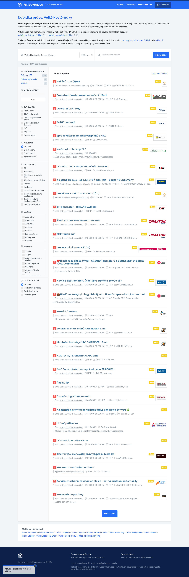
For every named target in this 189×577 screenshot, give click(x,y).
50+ (24, 168)
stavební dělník (143, 40)
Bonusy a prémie (30, 263)
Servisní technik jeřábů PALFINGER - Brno (81, 328)
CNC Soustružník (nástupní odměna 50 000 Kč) (86, 369)
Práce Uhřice (28, 536)
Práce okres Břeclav (66, 536)
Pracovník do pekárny (70, 494)
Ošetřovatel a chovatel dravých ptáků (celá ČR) (86, 454)
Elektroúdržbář (66, 234)
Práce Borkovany (116, 532)
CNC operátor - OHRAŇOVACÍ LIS (76, 207)
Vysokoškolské (28, 157)
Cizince (25, 184)
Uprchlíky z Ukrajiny (30, 204)
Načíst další (109, 513)
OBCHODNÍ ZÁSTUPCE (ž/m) (73, 247)
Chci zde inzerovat (159, 73)
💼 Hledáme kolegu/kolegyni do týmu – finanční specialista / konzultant (101, 294)
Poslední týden (28, 295)
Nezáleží (26, 146)
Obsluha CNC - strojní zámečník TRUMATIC (83, 166)
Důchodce (26, 187)
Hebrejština (28, 237)
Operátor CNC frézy (68, 108)
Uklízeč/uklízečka (67, 423)
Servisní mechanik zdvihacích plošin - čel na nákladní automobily (97, 481)
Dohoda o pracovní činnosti (30, 124)
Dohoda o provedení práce (31, 119)
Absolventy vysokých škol (33, 180)
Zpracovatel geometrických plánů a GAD (81, 135)
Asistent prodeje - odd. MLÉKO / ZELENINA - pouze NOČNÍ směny (95, 180)
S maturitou (27, 153)
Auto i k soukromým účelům (32, 259)
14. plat (26, 255)
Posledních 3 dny (29, 291)
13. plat (26, 251)
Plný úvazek (27, 111)
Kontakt (21, 569)
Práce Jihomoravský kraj (89, 536)
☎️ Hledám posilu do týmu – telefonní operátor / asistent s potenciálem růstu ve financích (100, 262)
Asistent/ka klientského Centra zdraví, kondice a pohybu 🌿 (93, 409)
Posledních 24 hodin (31, 288)
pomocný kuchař (128, 40)
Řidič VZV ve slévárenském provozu (78, 220)
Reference (131, 4)
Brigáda (24, 83)
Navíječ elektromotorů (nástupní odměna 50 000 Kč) (89, 280)
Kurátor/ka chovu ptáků (71, 149)
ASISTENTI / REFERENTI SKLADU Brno (77, 355)
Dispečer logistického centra (74, 396)
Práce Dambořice (46, 532)
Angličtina (28, 220)
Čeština (27, 227)
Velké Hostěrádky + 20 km (61, 35)
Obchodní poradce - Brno (72, 440)
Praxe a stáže (28, 135)
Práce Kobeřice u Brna (45, 536)
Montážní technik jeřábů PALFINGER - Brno (82, 342)
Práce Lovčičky (63, 532)
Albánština (28, 217)
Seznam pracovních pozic (81, 554)
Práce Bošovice (29, 532)
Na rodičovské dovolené (32, 190)
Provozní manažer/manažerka (75, 467)
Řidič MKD (63, 382)
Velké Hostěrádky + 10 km (30, 35)
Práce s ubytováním (29, 79)
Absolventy (27, 172)
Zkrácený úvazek (29, 114)
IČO (24, 128)
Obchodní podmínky (26, 566)
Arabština (27, 224)
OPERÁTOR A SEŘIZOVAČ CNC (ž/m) (78, 193)
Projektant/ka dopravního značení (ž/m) (82, 95)
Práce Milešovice (134, 532)
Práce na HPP (26, 75)
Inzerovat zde (145, 4)
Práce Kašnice (78, 532)
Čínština (27, 231)
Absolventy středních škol (31, 176)
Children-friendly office (30, 271)
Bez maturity (28, 150)
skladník (160, 40)
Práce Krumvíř (150, 532)
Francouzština (29, 234)
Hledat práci (161, 55)
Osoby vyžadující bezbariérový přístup (31, 200)
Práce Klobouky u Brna (96, 532)
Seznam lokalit (127, 554)
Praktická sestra (67, 311)
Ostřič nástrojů (66, 122)
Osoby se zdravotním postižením (31, 195)
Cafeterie (27, 267)
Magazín (119, 4)
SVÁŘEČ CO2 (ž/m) (68, 81)
